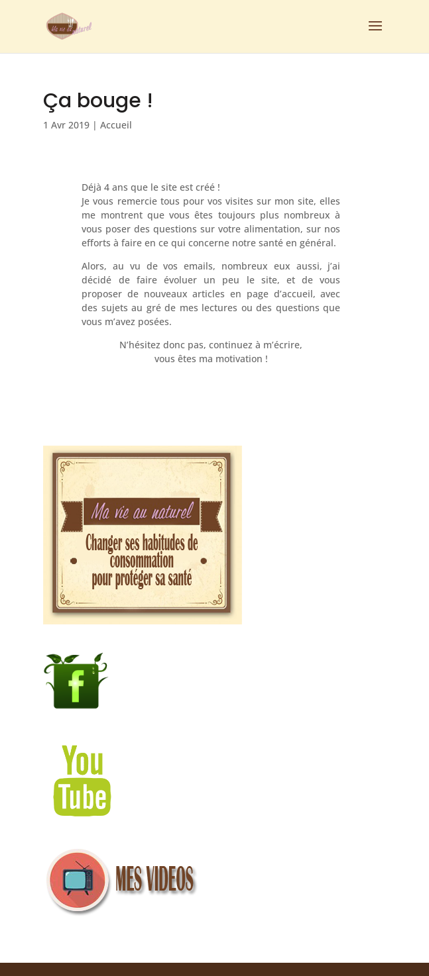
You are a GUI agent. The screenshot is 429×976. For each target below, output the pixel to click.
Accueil (116, 125)
